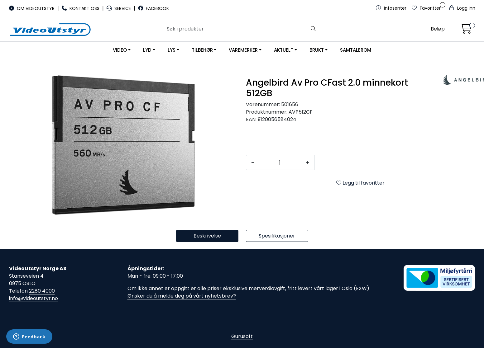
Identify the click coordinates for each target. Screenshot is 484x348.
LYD (147, 50)
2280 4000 (42, 290)
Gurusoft (242, 336)
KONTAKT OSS (81, 8)
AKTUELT (283, 50)
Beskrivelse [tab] (207, 235)
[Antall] (279, 162)
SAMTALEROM (355, 50)
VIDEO (120, 50)
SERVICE (119, 8)
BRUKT (316, 50)
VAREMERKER (243, 50)
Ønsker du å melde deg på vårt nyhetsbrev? (181, 295)
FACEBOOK (153, 8)
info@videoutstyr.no (33, 298)
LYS (171, 50)
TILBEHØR (202, 50)
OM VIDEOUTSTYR (32, 8)
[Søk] (238, 29)
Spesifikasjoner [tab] (277, 235)
